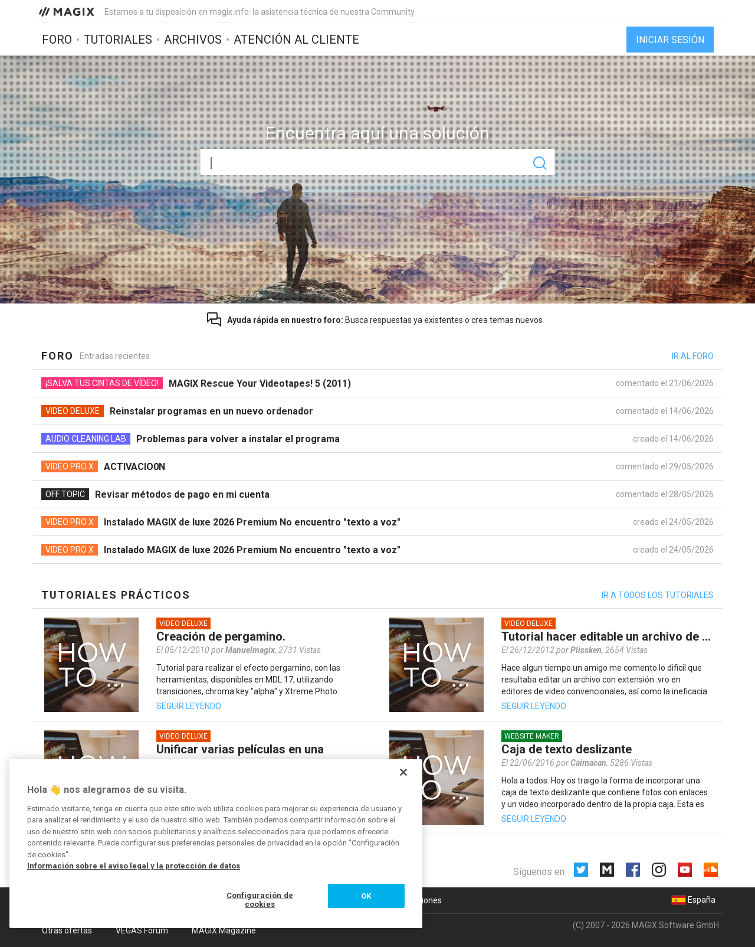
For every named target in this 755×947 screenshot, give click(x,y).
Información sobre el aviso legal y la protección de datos (133, 865)
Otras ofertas (67, 930)
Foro (57, 39)
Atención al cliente (296, 39)
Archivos (193, 39)
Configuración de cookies (259, 900)
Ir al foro (693, 356)
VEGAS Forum (142, 930)
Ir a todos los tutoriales (658, 595)
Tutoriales (118, 39)
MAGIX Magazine (224, 930)
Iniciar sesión (670, 39)
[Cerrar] (403, 772)
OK (366, 896)
